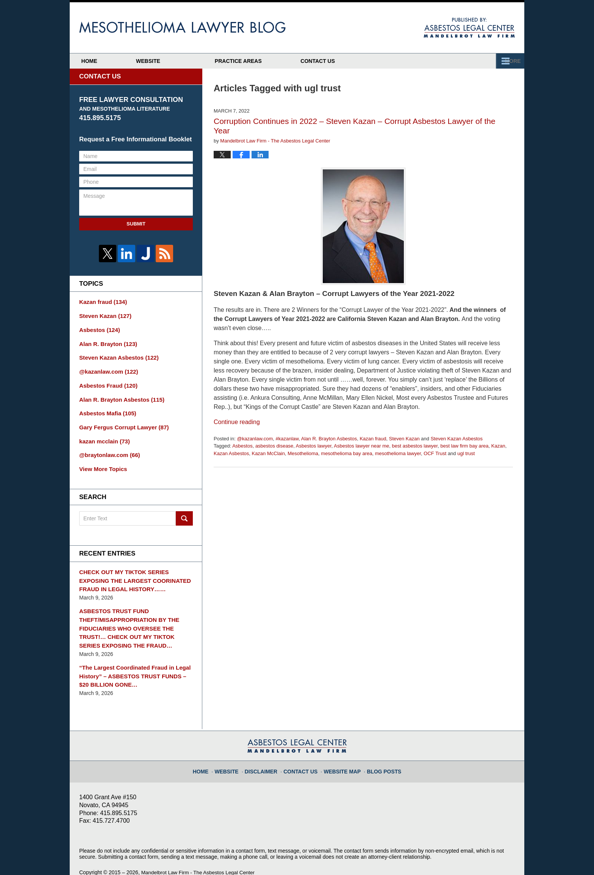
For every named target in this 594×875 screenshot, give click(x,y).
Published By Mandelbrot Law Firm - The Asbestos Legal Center (469, 28)
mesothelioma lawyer (398, 453)
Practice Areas (380, 61)
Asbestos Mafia (105, 408)
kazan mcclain (102, 434)
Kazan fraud (373, 438)
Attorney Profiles (274, 61)
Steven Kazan (404, 438)
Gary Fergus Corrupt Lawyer (120, 421)
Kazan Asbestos (231, 453)
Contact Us (476, 61)
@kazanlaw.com (255, 438)
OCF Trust (435, 453)
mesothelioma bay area (346, 453)
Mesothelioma (303, 453)
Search (184, 510)
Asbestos (242, 446)
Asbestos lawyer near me (361, 446)
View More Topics (101, 461)
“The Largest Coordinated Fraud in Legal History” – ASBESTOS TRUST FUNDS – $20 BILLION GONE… (134, 661)
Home (105, 61)
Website (179, 61)
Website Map (341, 752)
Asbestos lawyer (313, 446)
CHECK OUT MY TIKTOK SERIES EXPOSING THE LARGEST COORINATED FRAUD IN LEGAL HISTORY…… (135, 571)
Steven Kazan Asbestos (457, 438)
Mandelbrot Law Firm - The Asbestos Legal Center (200, 857)
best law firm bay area (464, 446)
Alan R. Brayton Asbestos (329, 438)
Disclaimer (266, 752)
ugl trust (466, 453)
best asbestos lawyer (415, 446)
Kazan (498, 446)
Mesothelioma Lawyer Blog (182, 27)
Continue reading (237, 422)
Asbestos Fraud (106, 381)
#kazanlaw (287, 438)
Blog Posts (379, 752)
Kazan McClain (268, 453)
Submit (136, 224)
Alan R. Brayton (106, 341)
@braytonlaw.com (107, 448)
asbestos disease (274, 446)
